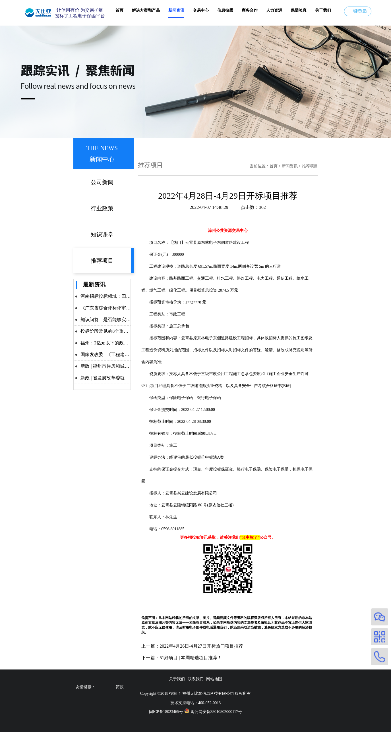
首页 (119, 10)
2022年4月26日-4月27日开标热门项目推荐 (201, 646)
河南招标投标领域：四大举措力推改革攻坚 (123, 296)
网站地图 (214, 679)
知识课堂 (102, 234)
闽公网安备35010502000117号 (216, 712)
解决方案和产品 (146, 10)
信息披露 (225, 10)
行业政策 (102, 208)
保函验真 (299, 10)
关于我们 (323, 10)
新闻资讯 (176, 10)
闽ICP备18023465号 (166, 712)
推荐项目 (102, 260)
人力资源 (274, 10)
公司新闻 (102, 182)
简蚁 (120, 687)
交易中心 (201, 10)
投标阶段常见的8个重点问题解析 (113, 331)
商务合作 (250, 10)
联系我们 (196, 679)
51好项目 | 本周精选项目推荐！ (191, 657)
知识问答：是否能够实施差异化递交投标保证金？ (130, 319)
